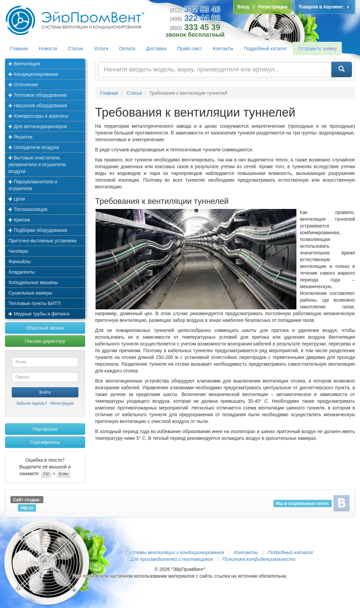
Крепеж (19, 219)
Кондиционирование (33, 74)
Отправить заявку (317, 48)
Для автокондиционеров (37, 126)
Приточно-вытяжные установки (42, 240)
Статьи (75, 48)
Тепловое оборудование (37, 95)
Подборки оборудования (37, 230)
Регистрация (62, 403)
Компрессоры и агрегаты (38, 116)
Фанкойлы (19, 261)
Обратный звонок (45, 328)
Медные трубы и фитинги (39, 313)
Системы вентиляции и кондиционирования (174, 552)
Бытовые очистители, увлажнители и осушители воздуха (37, 164)
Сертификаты (45, 442)
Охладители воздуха (33, 147)
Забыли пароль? (31, 403)
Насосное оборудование (37, 105)
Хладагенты (21, 272)
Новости (48, 48)
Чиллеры (18, 251)
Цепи (16, 199)
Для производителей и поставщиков (171, 559)
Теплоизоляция (27, 209)
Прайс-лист (189, 48)
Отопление (23, 84)
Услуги (101, 48)
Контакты (223, 48)
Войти (45, 392)
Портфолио (45, 429)
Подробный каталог (265, 48)
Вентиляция (24, 63)
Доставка (156, 48)
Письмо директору (45, 341)
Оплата (127, 48)
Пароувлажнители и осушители (32, 185)
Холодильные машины (33, 282)
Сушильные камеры (30, 293)
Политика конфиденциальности (258, 559)
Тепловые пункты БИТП (34, 303)
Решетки (20, 137)
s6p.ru (27, 507)
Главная (19, 48)
